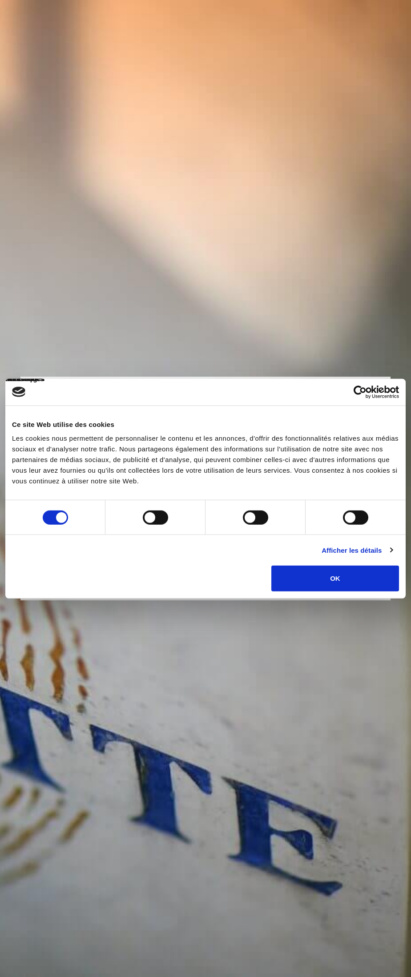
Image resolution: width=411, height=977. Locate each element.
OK (335, 578)
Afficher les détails (352, 550)
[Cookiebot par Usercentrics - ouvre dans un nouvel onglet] (360, 391)
